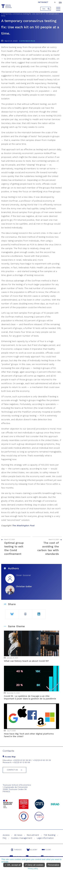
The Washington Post (23, 525)
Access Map (9, 757)
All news (18, 835)
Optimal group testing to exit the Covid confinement (14, 546)
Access (6, 835)
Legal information (45, 838)
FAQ (4, 838)
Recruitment (33, 835)
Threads (16, 849)
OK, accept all (13, 865)
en (60, 2)
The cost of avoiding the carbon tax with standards (48, 546)
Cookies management (21, 838)
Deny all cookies (34, 865)
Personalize (53, 865)
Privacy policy (33, 868)
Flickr (46, 850)
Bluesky (32, 849)
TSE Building (49, 835)
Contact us (12, 770)
